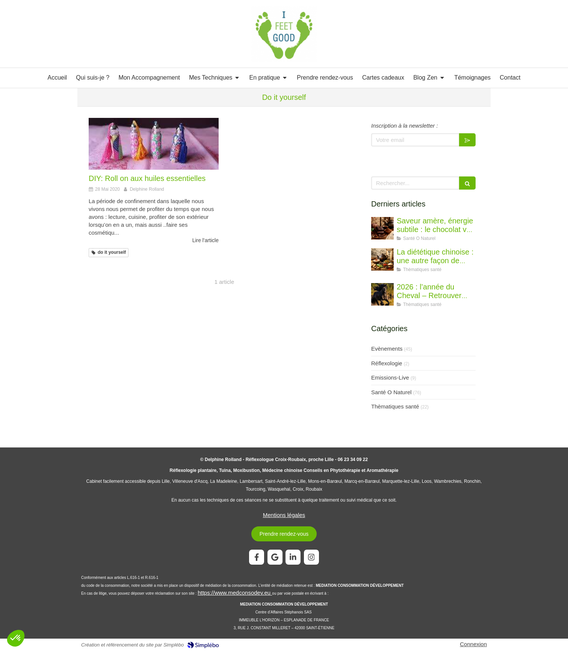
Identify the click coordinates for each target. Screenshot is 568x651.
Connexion (473, 644)
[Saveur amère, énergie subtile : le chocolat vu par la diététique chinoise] (382, 228)
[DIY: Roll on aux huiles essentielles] (154, 144)
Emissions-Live (390, 377)
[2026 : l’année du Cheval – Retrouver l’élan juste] (382, 294)
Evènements (386, 348)
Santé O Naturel (391, 392)
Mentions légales (284, 515)
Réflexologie (386, 363)
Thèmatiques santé (395, 406)
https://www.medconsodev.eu (235, 592)
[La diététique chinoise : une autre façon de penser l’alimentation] (382, 259)
